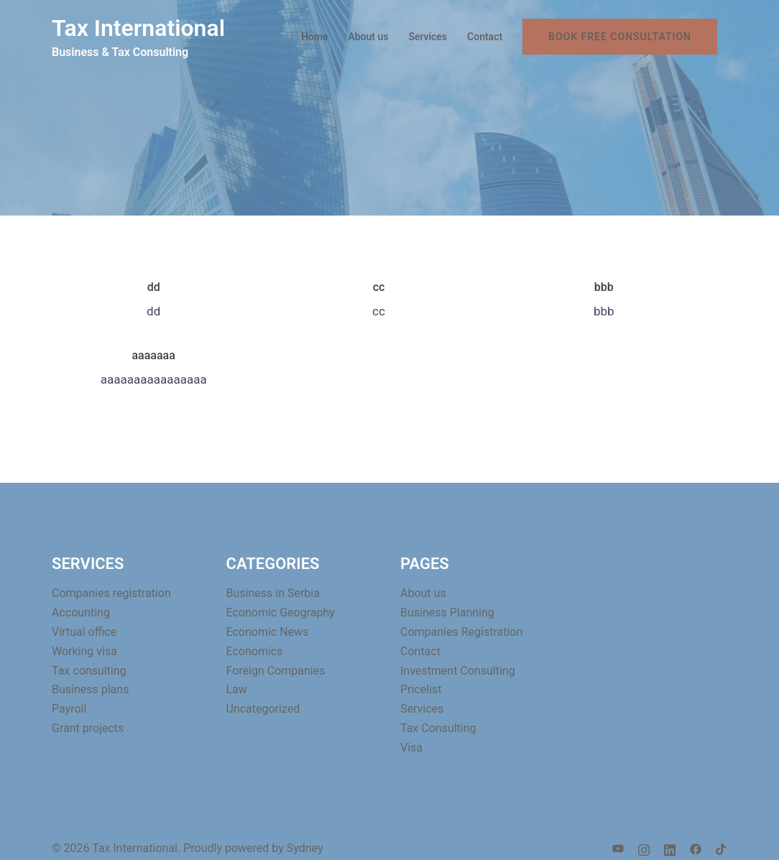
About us (368, 36)
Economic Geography (280, 612)
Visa (411, 747)
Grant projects (88, 728)
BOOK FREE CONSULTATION (619, 36)
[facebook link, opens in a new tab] (695, 848)
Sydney (305, 848)
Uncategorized (263, 709)
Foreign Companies (276, 671)
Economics (254, 651)
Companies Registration (461, 632)
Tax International (138, 28)
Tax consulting (89, 671)
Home (314, 36)
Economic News (267, 632)
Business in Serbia (273, 593)
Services (427, 36)
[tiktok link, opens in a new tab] (721, 848)
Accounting (81, 612)
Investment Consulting (457, 671)
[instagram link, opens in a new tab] (644, 848)
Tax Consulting (438, 728)
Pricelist (421, 689)
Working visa (84, 651)
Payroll (69, 709)
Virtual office (84, 632)
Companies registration (111, 593)
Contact (484, 36)
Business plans (90, 689)
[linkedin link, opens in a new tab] (670, 848)
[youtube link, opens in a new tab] (618, 848)
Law (236, 689)
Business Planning (447, 612)
